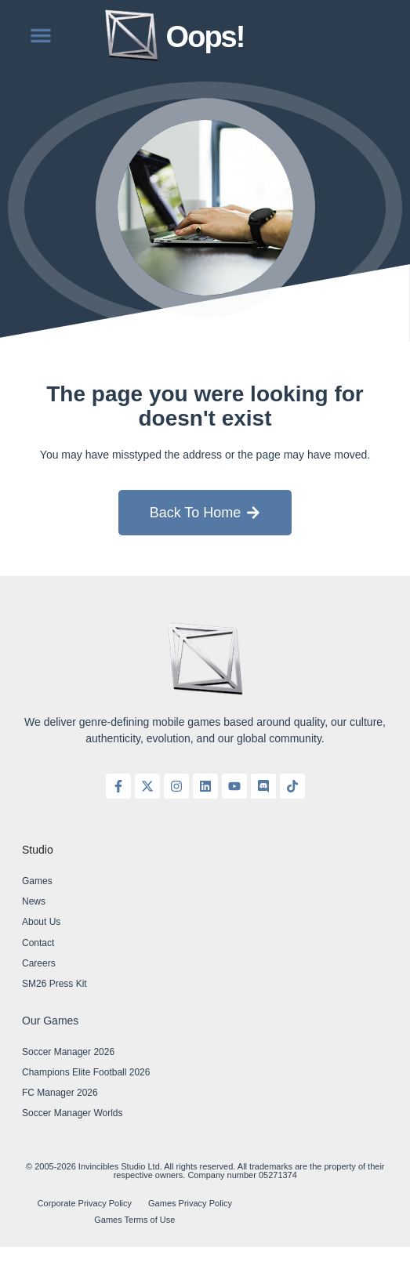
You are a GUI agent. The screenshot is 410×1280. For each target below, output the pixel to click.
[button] (40, 35)
